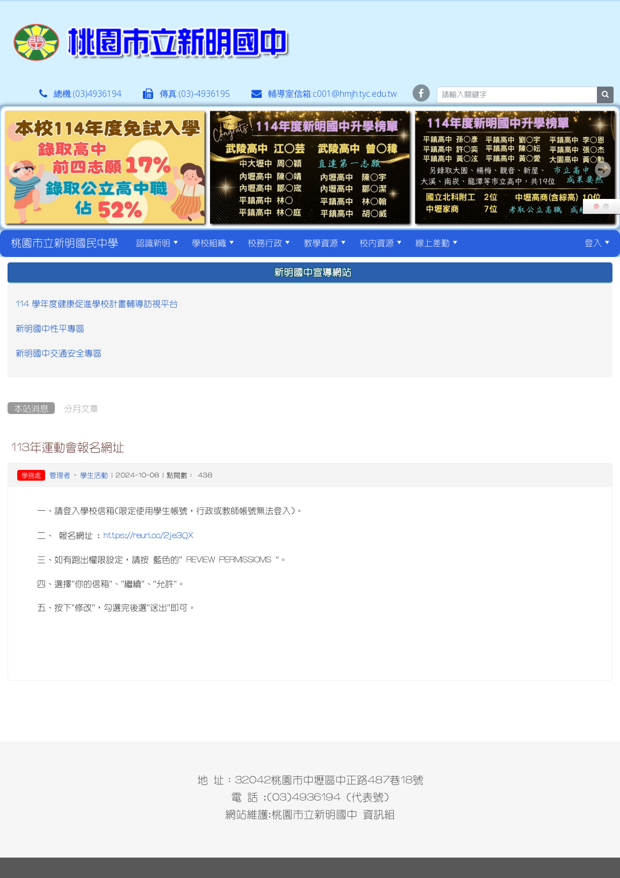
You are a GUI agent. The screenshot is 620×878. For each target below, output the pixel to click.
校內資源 (380, 242)
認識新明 (157, 242)
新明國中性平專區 (50, 328)
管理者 (59, 475)
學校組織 (213, 242)
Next (603, 169)
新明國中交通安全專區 (59, 352)
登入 (597, 242)
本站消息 (31, 408)
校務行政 (269, 242)
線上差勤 (436, 242)
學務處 (31, 475)
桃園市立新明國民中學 (64, 242)
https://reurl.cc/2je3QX (148, 535)
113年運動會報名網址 (67, 447)
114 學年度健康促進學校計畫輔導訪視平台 (97, 303)
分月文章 (81, 408)
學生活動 (94, 475)
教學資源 (324, 242)
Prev (17, 169)
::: (473, 242)
